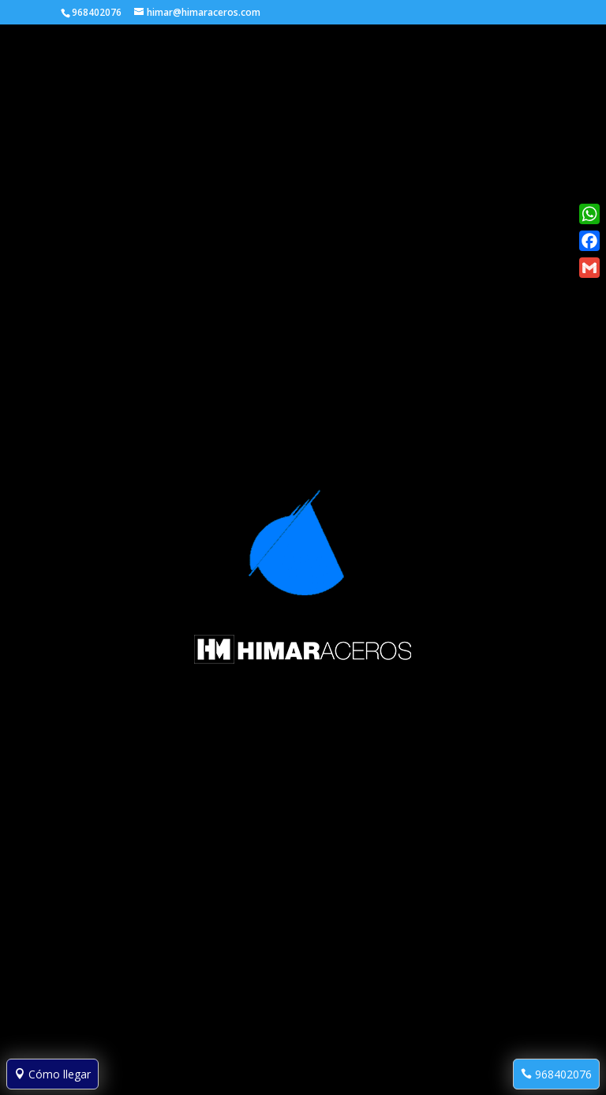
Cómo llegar (52, 1074)
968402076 (556, 1074)
